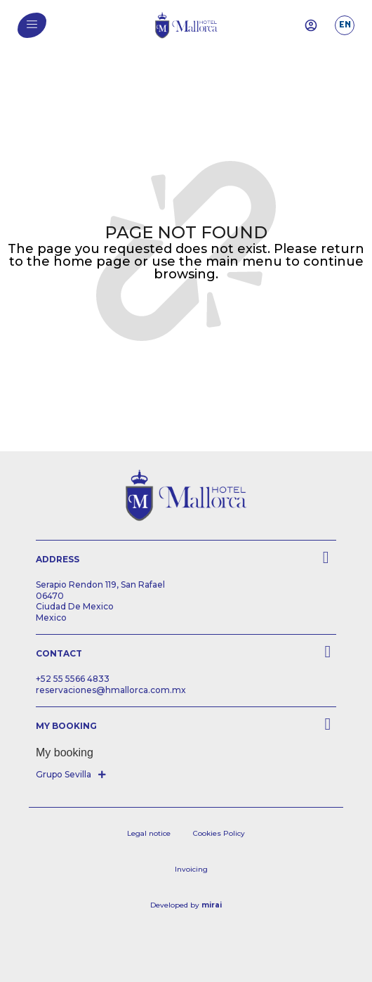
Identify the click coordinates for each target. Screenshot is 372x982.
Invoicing (191, 869)
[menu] (32, 24)
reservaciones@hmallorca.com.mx (111, 690)
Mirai (211, 905)
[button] (72, 774)
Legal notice (149, 833)
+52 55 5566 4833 (72, 678)
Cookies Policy (219, 833)
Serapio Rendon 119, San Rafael (100, 584)
